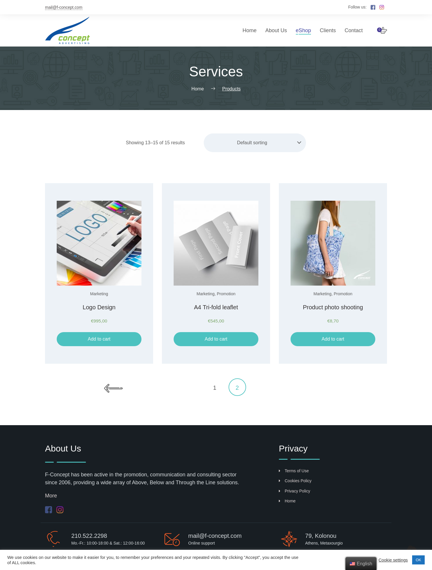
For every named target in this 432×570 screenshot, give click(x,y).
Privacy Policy (294, 491)
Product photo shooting (333, 307)
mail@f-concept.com (63, 7)
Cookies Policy (295, 480)
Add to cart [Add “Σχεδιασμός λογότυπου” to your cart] (99, 338)
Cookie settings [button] (393, 560)
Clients (328, 30)
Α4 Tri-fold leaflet (216, 307)
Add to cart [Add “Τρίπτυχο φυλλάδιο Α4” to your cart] (216, 338)
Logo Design (99, 307)
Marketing (99, 293)
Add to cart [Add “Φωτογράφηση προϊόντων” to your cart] (333, 338)
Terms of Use (294, 470)
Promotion (226, 293)
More (51, 496)
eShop (303, 30)
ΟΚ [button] (418, 560)
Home (250, 30)
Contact (354, 30)
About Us (276, 30)
